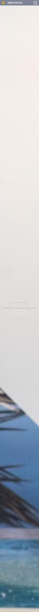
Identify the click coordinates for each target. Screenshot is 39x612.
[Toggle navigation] (35, 2)
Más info (19, 313)
